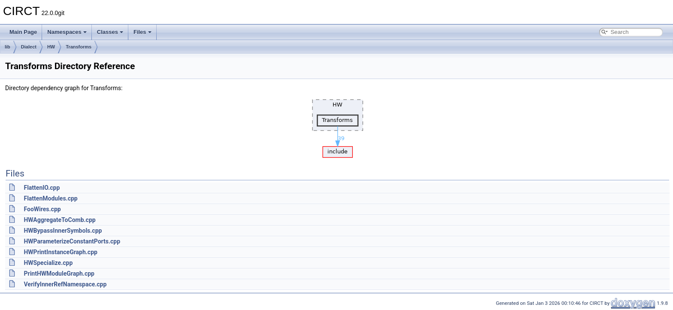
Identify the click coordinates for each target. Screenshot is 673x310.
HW (51, 46)
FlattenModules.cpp (50, 198)
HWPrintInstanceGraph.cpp (60, 252)
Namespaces (67, 32)
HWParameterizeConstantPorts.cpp (72, 241)
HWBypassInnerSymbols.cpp (63, 230)
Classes (110, 32)
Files (142, 32)
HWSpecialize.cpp (48, 262)
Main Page (23, 32)
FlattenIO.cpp (42, 187)
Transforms (78, 46)
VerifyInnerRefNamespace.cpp (65, 284)
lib (7, 46)
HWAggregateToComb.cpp (59, 219)
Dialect (28, 46)
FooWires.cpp (42, 209)
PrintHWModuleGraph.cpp (59, 273)
